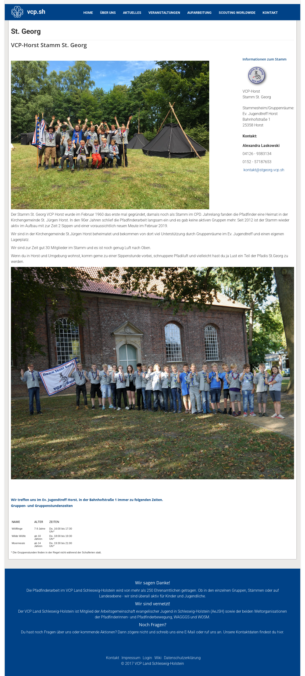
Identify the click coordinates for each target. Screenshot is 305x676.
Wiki (157, 658)
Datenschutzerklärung (182, 658)
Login (147, 658)
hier (280, 632)
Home (88, 13)
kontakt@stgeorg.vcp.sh (264, 170)
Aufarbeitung (199, 13)
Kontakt (270, 13)
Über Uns (108, 13)
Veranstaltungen (164, 13)
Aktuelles (132, 13)
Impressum (130, 658)
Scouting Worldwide (237, 13)
